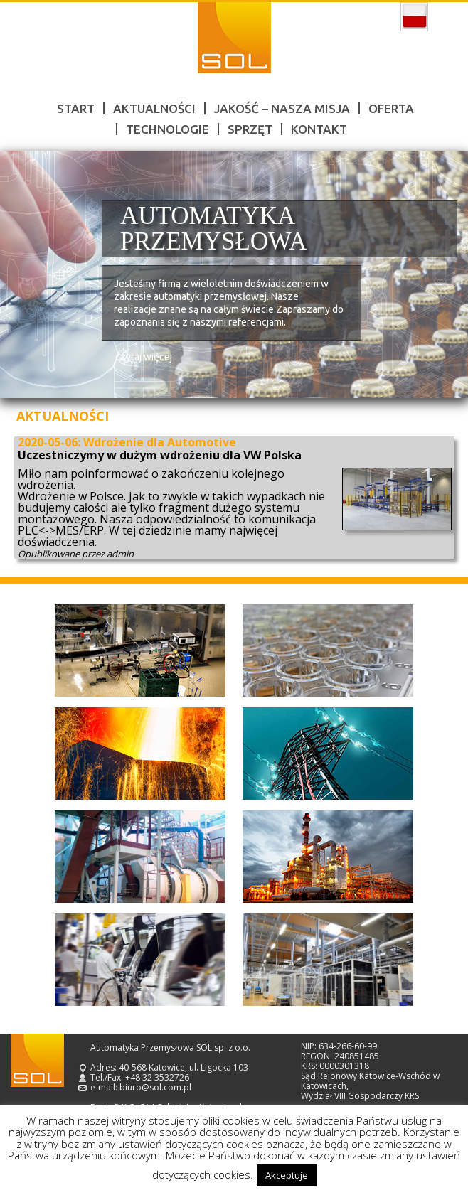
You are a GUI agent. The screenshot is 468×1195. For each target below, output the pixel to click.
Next (441, 275)
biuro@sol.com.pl (155, 1087)
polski (414, 17)
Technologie (167, 129)
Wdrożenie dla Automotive (159, 442)
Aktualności (154, 108)
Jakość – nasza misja (282, 108)
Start (76, 108)
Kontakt (319, 129)
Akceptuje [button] (286, 1175)
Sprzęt (250, 129)
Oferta (391, 108)
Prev (27, 275)
